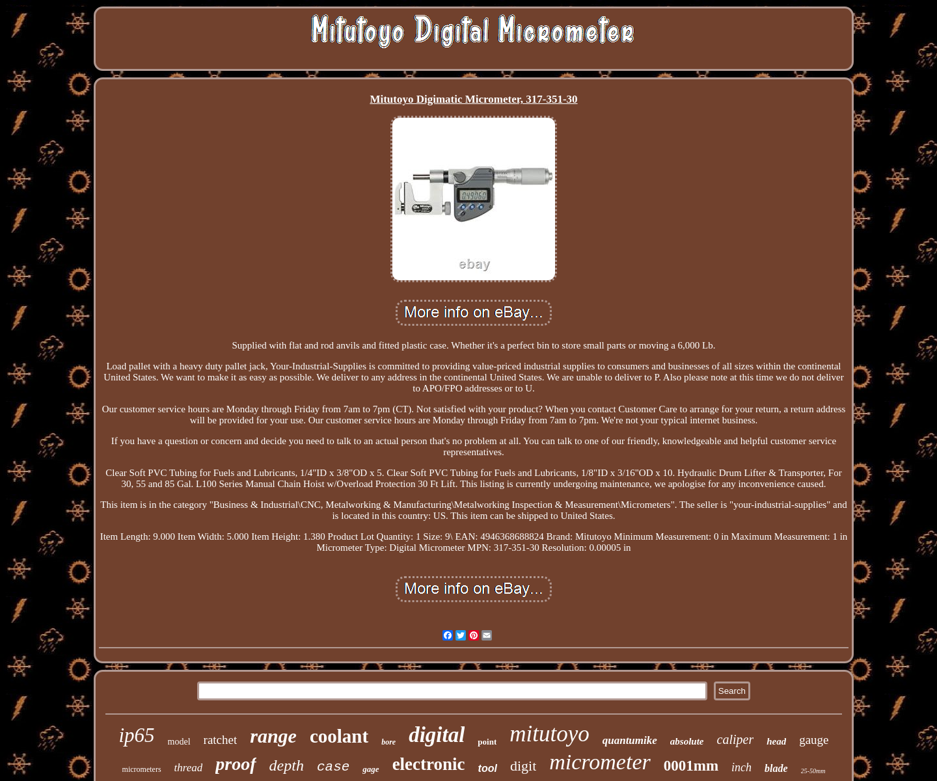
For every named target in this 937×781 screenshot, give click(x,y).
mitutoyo (549, 734)
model (179, 742)
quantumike (630, 740)
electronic (428, 764)
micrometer (599, 762)
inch (741, 767)
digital (437, 735)
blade (776, 768)
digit (523, 766)
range (273, 736)
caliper (735, 739)
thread (188, 767)
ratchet (221, 740)
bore (388, 742)
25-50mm (813, 770)
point (487, 742)
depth (286, 765)
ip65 (136, 735)
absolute (687, 741)
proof (235, 764)
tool (487, 768)
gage (370, 769)
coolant (339, 736)
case (333, 767)
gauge (813, 740)
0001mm (691, 766)
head (776, 741)
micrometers (141, 769)
